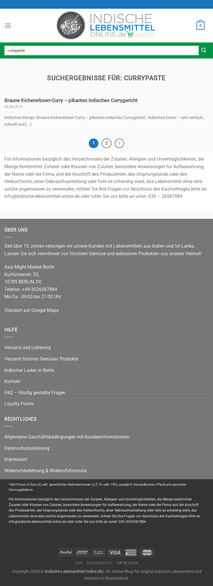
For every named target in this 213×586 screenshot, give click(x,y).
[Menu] (7, 25)
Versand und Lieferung (27, 347)
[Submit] (204, 51)
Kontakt (12, 381)
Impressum (15, 459)
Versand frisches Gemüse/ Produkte (41, 359)
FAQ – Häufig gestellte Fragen (35, 392)
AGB (79, 563)
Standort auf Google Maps (31, 310)
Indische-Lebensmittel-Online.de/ (74, 571)
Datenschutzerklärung (26, 448)
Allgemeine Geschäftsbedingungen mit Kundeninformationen (66, 437)
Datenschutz (99, 563)
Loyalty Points (19, 403)
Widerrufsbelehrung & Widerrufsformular (45, 470)
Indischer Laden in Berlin (29, 370)
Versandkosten (144, 484)
